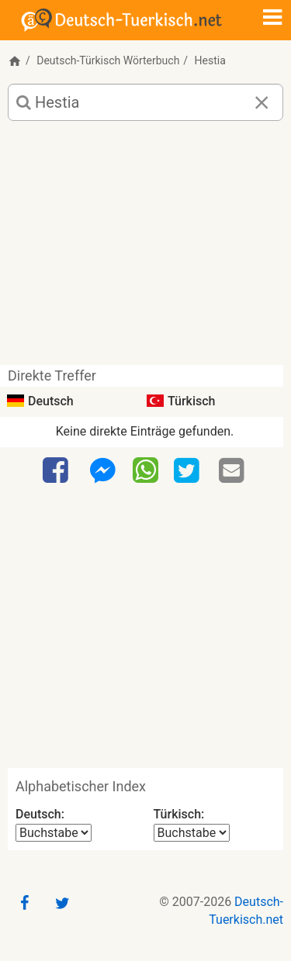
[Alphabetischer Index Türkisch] (192, 833)
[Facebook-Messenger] (102, 471)
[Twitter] (188, 471)
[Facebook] (57, 471)
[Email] (233, 471)
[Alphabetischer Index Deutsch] (54, 833)
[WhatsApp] (145, 469)
